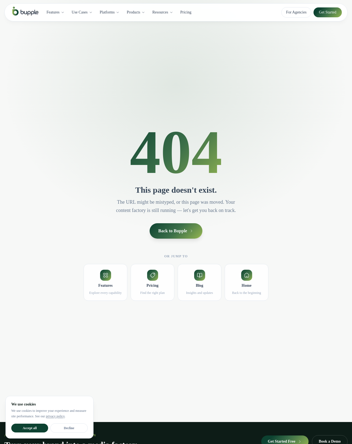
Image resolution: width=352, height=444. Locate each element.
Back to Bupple (176, 230)
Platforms (110, 12)
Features (55, 12)
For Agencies (296, 12)
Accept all (30, 428)
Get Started (327, 12)
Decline (69, 428)
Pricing (185, 12)
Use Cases (82, 12)
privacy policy (55, 416)
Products (136, 12)
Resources (162, 12)
